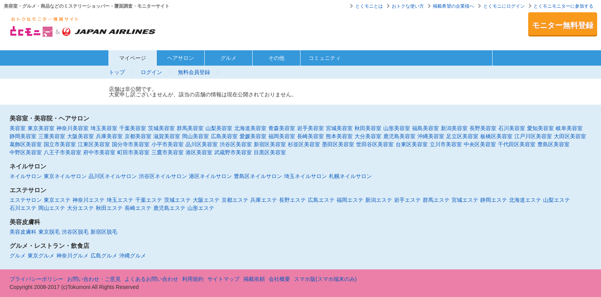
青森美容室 (281, 128)
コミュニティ (325, 58)
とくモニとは (369, 6)
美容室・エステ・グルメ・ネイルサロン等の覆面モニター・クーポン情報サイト (83, 29)
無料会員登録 (194, 72)
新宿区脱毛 (103, 232)
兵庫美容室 (109, 136)
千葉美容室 (132, 128)
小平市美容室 (167, 144)
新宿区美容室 (270, 144)
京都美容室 (138, 136)
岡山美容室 (195, 136)
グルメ (228, 58)
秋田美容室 (368, 128)
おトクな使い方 (408, 6)
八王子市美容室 (62, 152)
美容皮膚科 (23, 232)
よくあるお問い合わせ (151, 279)
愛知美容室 (540, 128)
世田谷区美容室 (375, 144)
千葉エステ (148, 200)
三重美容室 (51, 136)
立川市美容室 (446, 144)
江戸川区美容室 (533, 136)
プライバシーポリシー (36, 279)
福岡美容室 (281, 136)
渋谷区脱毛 (75, 232)
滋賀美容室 (166, 136)
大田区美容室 (570, 136)
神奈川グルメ (72, 255)
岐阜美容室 (569, 128)
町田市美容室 (133, 152)
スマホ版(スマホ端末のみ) (325, 279)
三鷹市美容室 (167, 152)
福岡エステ (350, 200)
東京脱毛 (49, 232)
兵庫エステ (263, 200)
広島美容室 (224, 136)
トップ (117, 72)
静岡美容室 (23, 136)
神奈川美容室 (72, 128)
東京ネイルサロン (65, 176)
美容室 (18, 128)
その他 (276, 58)
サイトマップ (223, 279)
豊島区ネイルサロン (258, 176)
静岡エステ (493, 200)
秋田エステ (109, 208)
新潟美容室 (454, 128)
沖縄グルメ (132, 255)
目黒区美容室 (270, 152)
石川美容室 (511, 128)
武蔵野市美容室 (233, 152)
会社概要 (279, 279)
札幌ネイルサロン (350, 176)
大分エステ (80, 208)
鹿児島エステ (169, 208)
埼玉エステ (120, 200)
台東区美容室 (412, 144)
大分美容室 (368, 136)
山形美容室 (396, 128)
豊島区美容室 (553, 144)
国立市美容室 (60, 144)
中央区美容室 (480, 144)
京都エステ (235, 200)
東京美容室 (41, 128)
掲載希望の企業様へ (453, 6)
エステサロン (26, 200)
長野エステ (292, 200)
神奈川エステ (88, 200)
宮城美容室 (339, 128)
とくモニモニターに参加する (563, 6)
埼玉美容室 (103, 128)
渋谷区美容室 (236, 144)
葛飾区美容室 (26, 144)
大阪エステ (206, 200)
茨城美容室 (161, 128)
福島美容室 (425, 128)
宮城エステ (465, 200)
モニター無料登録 (562, 25)
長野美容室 (483, 128)
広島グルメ (103, 255)
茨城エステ (177, 200)
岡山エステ (51, 208)
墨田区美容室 (338, 144)
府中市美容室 (99, 152)
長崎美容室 (310, 136)
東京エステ (57, 200)
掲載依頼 (254, 279)
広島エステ (321, 200)
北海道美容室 (250, 128)
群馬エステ (436, 200)
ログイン (151, 72)
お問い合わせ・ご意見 (94, 279)
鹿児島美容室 (399, 136)
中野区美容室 (26, 152)
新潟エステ (378, 200)
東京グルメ (41, 255)
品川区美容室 (202, 144)
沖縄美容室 (430, 136)
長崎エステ (138, 208)
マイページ (132, 58)
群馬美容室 (190, 128)
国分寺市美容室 (130, 144)
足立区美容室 (462, 136)
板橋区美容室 (496, 136)
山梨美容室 (218, 128)
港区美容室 (199, 152)
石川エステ (23, 208)
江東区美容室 (94, 144)
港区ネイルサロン (210, 176)
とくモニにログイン (504, 6)
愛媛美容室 (253, 136)
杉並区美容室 (304, 144)
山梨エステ (556, 200)
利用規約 (193, 279)
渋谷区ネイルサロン (163, 176)
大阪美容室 (80, 136)
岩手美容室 (310, 128)
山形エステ (200, 208)
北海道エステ (525, 200)
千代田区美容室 (516, 144)
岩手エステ (407, 200)
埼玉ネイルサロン (305, 176)
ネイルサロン (26, 176)
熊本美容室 (339, 136)
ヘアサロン (180, 58)
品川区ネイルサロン (113, 176)
